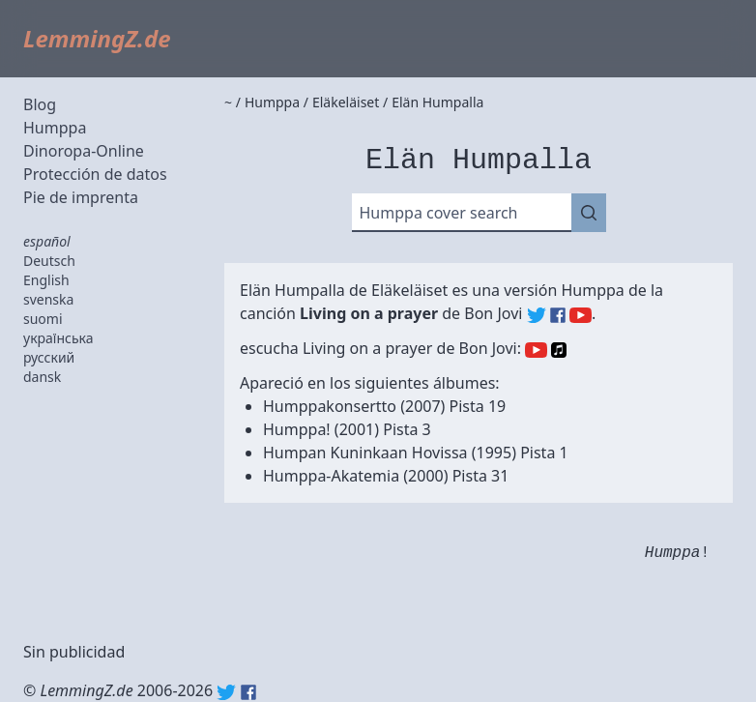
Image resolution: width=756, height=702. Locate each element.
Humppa (54, 127)
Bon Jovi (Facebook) (558, 315)
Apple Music (559, 350)
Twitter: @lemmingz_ (226, 692)
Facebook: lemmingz (248, 692)
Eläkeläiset (409, 290)
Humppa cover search (439, 212)
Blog (39, 104)
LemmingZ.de (97, 38)
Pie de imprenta (80, 197)
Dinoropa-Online (83, 150)
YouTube (536, 350)
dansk (42, 376)
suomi (43, 318)
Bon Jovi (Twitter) (536, 315)
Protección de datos (95, 174)
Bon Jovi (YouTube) (580, 315)
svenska (48, 299)
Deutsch (49, 260)
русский (48, 357)
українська (58, 338)
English (46, 280)
